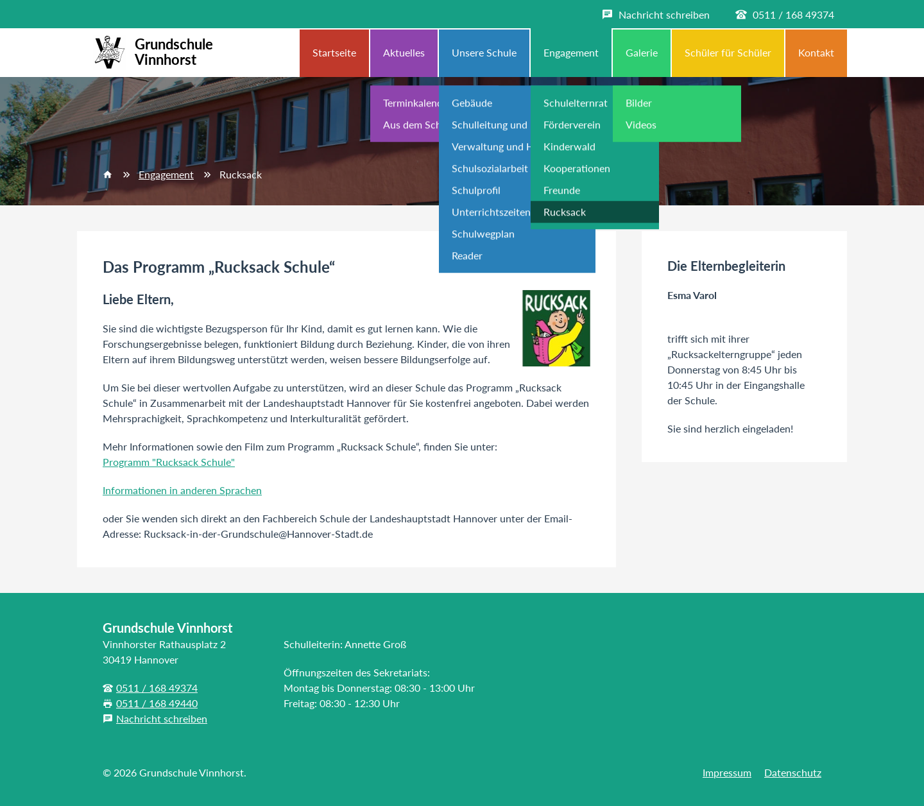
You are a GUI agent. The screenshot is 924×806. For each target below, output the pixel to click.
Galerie (642, 52)
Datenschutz (792, 772)
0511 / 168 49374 (157, 688)
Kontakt (816, 52)
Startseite (334, 52)
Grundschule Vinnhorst (151, 52)
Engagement (571, 52)
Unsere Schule (484, 52)
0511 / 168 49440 (157, 703)
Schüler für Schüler (728, 52)
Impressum (727, 772)
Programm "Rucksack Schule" (169, 462)
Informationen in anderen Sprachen (182, 490)
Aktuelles (404, 52)
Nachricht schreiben (161, 718)
